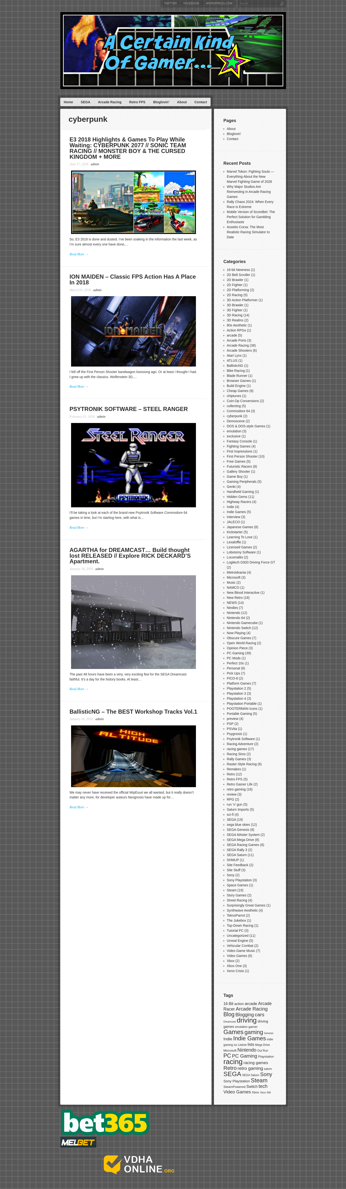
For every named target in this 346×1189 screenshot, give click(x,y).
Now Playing (236, 633)
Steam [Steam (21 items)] (259, 1080)
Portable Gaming (239, 714)
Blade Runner (237, 376)
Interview (233, 517)
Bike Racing (236, 371)
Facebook (191, 3)
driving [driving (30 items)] (247, 1020)
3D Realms (235, 320)
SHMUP (233, 860)
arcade (232, 335)
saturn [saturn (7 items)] (268, 1069)
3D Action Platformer (242, 300)
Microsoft (234, 577)
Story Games (237, 895)
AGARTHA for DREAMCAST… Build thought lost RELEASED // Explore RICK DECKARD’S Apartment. (131, 563)
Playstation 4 (236, 698)
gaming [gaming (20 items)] (253, 1032)
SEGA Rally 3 (237, 850)
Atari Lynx (234, 355)
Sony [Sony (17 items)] (266, 1074)
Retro (231, 774)
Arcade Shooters (239, 350)
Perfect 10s (235, 663)
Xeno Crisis (235, 971)
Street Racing (237, 900)
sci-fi (230, 814)
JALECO (233, 522)
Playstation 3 (236, 693)
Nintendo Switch (239, 628)
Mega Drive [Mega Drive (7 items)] (262, 1045)
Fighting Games (239, 446)
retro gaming (236, 789)
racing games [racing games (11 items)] (255, 1062)
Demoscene (236, 421)
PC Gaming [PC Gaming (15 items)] (244, 1056)
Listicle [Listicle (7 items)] (242, 1045)
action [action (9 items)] (239, 1004)
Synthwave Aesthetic (242, 910)
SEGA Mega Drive (240, 840)
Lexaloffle (234, 542)
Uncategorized (238, 936)
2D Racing (235, 295)
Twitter (170, 3)
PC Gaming (235, 653)
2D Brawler (235, 280)
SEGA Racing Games (243, 845)
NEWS (232, 603)
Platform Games (239, 683)
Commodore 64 (238, 411)
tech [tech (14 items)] (263, 1086)
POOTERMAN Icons (242, 709)
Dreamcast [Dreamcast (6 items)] (230, 1021)
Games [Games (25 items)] (234, 1032)
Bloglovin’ (161, 102)
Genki (231, 487)
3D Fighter (235, 310)
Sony (231, 875)
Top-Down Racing (240, 925)
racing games (237, 749)
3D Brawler (235, 305)
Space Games (237, 885)
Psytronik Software (241, 739)
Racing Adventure (240, 744)
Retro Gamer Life (240, 784)
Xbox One (234, 966)
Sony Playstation (239, 880)
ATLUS (232, 360)
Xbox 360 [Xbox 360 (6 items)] (265, 1092)
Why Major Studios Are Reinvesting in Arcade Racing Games (249, 192)
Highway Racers (239, 502)
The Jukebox (236, 920)
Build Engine (236, 386)
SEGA (85, 102)
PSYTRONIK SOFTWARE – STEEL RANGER (129, 414)
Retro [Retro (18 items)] (230, 1068)
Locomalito (235, 557)
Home (68, 102)
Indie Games (236, 512)
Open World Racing (241, 643)
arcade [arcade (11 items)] (251, 1003)
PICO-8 (232, 678)
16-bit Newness (238, 270)
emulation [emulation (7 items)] (241, 1027)
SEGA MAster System (243, 835)
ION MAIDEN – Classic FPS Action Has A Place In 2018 (133, 282)
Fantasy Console (239, 441)
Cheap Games (238, 391)
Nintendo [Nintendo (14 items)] (246, 1050)
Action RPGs (236, 330)
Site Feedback (238, 865)
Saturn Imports (238, 809)
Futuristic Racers (239, 466)
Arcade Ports (236, 340)
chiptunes (234, 396)
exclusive (234, 436)
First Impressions (240, 451)
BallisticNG (235, 366)
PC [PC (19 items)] (227, 1056)
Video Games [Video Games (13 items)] (237, 1091)
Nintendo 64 (236, 618)
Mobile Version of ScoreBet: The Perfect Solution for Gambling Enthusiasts (251, 217)
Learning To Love (240, 537)
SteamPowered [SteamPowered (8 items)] (235, 1087)
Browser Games (239, 381)
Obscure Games (239, 638)
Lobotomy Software (241, 552)
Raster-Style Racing (242, 764)
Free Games (236, 461)
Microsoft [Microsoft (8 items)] (230, 1050)
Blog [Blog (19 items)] (229, 1014)
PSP (230, 724)
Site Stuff (234, 870)
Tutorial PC (235, 930)
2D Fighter (235, 285)
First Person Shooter (242, 456)
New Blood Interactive (243, 592)
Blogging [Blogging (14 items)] (244, 1014)
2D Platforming (238, 290)
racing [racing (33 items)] (233, 1062)
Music (231, 582)
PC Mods (234, 658)
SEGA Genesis (238, 830)
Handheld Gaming (240, 492)
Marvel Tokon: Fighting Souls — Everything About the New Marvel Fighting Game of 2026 (250, 177)
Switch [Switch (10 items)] (252, 1087)
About (182, 102)
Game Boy (235, 476)
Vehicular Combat (240, 946)
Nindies (232, 608)
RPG (230, 799)
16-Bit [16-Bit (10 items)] (228, 1004)
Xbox (231, 961)
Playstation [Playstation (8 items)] (266, 1056)
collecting (234, 406)
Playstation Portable (242, 703)
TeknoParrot (236, 915)
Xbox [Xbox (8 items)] (255, 1092)
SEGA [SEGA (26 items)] (232, 1074)
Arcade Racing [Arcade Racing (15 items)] (252, 1008)
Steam (232, 890)
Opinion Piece (237, 648)
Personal (233, 668)
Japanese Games (240, 527)
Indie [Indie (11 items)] (228, 1039)
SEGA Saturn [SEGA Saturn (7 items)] (250, 1075)
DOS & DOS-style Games (246, 426)
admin (95, 164)
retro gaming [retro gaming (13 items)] (250, 1068)
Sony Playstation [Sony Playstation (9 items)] (237, 1081)
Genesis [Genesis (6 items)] (268, 1033)
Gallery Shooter (238, 471)
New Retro (235, 598)
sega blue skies (238, 825)
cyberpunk (235, 416)
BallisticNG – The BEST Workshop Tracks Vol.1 (134, 722)
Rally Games (236, 759)
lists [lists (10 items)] (251, 1044)
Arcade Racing (109, 102)
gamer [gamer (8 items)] (253, 1027)
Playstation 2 (236, 688)
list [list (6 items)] (235, 1044)
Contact (200, 102)
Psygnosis (234, 734)
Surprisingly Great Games (246, 905)
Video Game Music (241, 951)
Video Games (237, 956)
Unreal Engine (237, 941)
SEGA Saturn (237, 855)
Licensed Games (239, 547)
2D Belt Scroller (238, 275)
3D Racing (235, 315)
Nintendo (233, 613)
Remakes (234, 769)
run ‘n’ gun (235, 804)
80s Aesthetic (237, 325)
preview (232, 719)
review (232, 794)
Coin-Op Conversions (243, 401)
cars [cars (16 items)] (259, 1014)
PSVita (232, 729)
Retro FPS (137, 102)
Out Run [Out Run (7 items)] (262, 1050)
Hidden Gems (237, 497)
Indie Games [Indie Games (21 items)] (249, 1038)
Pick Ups (233, 673)
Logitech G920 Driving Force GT (251, 562)
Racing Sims (236, 754)
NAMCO (233, 587)
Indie (230, 507)
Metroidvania (236, 572)
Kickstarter (235, 532)
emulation (234, 431)
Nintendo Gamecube (242, 623)
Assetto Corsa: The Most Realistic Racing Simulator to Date (248, 232)
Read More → (79, 256)
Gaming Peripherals (242, 482)
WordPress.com (219, 3)
